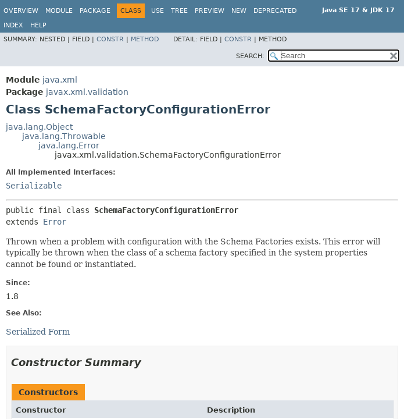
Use (157, 11)
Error (54, 221)
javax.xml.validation (87, 92)
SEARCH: (250, 56)
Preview (209, 11)
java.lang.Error (68, 145)
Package (95, 11)
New (238, 11)
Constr (110, 39)
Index (13, 25)
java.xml (59, 79)
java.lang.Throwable (64, 136)
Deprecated (274, 11)
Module (59, 11)
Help (38, 25)
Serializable (34, 185)
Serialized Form (38, 331)
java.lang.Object (39, 127)
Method (145, 39)
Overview (20, 11)
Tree (179, 11)
